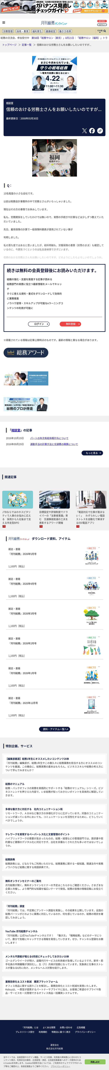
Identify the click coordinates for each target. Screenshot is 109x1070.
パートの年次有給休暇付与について (49, 438)
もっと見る (93, 453)
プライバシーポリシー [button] (60, 1066)
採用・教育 (22, 31)
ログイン (102, 25)
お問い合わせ (66, 1027)
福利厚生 (37, 31)
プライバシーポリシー (85, 1031)
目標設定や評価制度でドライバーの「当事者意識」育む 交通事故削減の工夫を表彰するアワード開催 (53, 517)
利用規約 (43, 1031)
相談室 (9, 103)
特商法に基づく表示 (61, 1031)
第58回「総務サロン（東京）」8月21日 (53, 38)
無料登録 (102, 21)
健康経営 (50, 31)
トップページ (9, 44)
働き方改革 (65, 31)
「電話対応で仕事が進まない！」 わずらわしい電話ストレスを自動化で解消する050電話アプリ (90, 517)
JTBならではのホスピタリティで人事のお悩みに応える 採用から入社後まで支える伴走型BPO (16, 517)
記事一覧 (27, 44)
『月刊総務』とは (30, 1027)
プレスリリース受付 (25, 1031)
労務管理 (8, 31)
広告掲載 (81, 1027)
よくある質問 (49, 1027)
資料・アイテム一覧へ (56, 729)
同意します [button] (95, 1061)
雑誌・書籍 (54, 557)
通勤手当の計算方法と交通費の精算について (54, 444)
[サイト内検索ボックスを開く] (105, 31)
